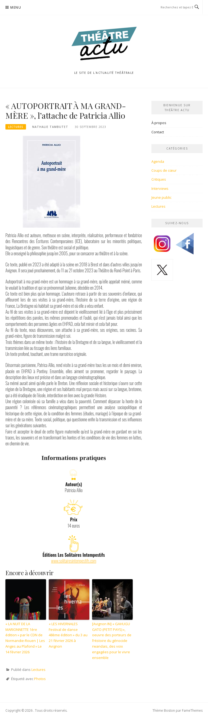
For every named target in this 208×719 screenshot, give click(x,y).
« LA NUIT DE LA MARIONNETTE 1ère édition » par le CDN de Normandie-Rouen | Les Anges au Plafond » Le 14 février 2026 (25, 637)
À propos (158, 122)
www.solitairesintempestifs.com (73, 561)
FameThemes (192, 710)
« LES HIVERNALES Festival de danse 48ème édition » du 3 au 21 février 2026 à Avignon (68, 635)
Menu (15, 7)
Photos (40, 678)
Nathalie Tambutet (50, 127)
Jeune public (161, 197)
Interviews (159, 188)
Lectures (15, 127)
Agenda (157, 161)
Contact (157, 132)
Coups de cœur (164, 170)
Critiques (158, 179)
